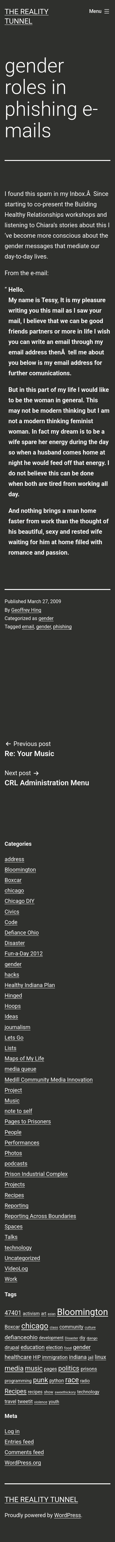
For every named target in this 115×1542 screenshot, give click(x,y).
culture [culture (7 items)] (90, 1327)
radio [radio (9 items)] (85, 1380)
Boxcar (13, 880)
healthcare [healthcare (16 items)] (18, 1357)
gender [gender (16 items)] (82, 1347)
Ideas (11, 1016)
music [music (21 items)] (33, 1368)
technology (18, 1247)
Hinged (13, 995)
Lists (11, 1048)
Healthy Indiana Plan (30, 985)
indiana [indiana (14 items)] (78, 1357)
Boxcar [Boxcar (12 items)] (12, 1327)
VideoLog (16, 1268)
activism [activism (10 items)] (31, 1313)
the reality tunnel (41, 1499)
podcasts (16, 1163)
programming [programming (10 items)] (18, 1381)
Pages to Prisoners (28, 1121)
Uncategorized (22, 1258)
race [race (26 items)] (72, 1380)
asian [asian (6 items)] (52, 1314)
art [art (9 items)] (43, 1313)
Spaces (14, 1226)
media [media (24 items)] (14, 1368)
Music (12, 1100)
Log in (12, 1431)
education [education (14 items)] (32, 1347)
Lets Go (14, 1037)
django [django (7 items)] (92, 1338)
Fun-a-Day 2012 (24, 953)
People (13, 1132)
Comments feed (24, 1452)
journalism (17, 1027)
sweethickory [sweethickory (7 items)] (65, 1392)
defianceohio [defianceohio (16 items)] (21, 1337)
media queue (20, 1069)
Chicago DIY (19, 901)
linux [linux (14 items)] (100, 1357)
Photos (13, 1153)
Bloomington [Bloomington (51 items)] (82, 1312)
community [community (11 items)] (71, 1327)
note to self (18, 1111)
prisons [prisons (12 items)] (89, 1369)
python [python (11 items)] (56, 1381)
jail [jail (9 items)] (91, 1357)
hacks (12, 974)
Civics (12, 911)
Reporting (17, 1205)
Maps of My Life (24, 1058)
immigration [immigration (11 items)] (55, 1357)
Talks (11, 1237)
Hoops (13, 1006)
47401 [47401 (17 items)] (13, 1313)
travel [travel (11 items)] (10, 1401)
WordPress (67, 1515)
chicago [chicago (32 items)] (34, 1325)
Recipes (14, 1195)
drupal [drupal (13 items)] (12, 1347)
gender (45, 618)
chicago (14, 890)
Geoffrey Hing (26, 610)
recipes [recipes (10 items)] (35, 1392)
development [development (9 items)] (51, 1337)
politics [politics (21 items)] (68, 1368)
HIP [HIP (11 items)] (36, 1357)
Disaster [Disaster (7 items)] (71, 1338)
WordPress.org (23, 1462)
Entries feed (19, 1442)
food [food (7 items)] (67, 1348)
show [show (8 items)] (48, 1392)
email (28, 627)
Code (11, 922)
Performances (22, 1142)
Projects (15, 1184)
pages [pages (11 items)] (50, 1369)
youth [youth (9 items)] (54, 1401)
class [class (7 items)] (54, 1327)
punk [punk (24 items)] (40, 1380)
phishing (62, 627)
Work (11, 1279)
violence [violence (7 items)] (40, 1402)
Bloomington (20, 869)
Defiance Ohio (22, 932)
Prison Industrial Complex (36, 1174)
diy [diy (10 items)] (82, 1338)
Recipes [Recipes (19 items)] (16, 1391)
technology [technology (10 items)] (88, 1392)
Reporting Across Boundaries (40, 1216)
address (14, 859)
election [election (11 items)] (54, 1347)
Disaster (15, 943)
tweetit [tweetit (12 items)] (25, 1401)
